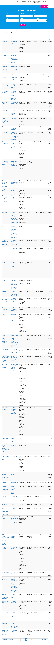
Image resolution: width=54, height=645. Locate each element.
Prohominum (5, 132)
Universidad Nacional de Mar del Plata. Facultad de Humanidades (14, 519)
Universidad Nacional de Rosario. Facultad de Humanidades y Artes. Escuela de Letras (14, 58)
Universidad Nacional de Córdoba (13, 445)
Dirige (49, 39)
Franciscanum (5, 349)
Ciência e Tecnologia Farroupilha (13, 369)
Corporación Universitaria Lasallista (13, 128)
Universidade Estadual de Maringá (13, 300)
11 (31, 639)
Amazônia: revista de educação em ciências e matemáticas (5, 511)
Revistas (18, 1)
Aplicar (23, 24)
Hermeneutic (5, 110)
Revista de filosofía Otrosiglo (4, 76)
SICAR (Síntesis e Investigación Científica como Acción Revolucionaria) (14, 162)
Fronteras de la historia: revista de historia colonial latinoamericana (5, 359)
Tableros (4, 291)
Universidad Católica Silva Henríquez (14, 86)
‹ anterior (11, 639)
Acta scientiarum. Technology (5, 300)
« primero (5, 639)
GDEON (12, 504)
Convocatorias (26, 1)
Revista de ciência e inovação (4, 366)
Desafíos (4, 496)
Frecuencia (36, 18)
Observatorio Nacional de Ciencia (13, 143)
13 (37, 639)
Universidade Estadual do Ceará (13, 596)
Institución (22, 18)
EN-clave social (5, 126)
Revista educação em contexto (5, 439)
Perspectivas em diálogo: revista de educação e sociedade (5, 183)
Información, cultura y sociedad (5, 280)
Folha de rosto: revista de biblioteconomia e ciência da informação (5, 68)
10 (28, 639)
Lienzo (3, 248)
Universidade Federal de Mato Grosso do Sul (14, 182)
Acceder (36, 2)
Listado (46, 6)
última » (4, 642)
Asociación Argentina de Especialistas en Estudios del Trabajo (14, 263)
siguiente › (44, 639)
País (35, 13)
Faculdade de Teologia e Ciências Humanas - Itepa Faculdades (14, 624)
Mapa (51, 6)
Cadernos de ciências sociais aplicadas (5, 614)
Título (7, 13)
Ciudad (7, 18)
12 (34, 639)
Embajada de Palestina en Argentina (13, 536)
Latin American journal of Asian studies (5, 458)
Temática (22, 13)
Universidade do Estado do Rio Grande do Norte (14, 104)
